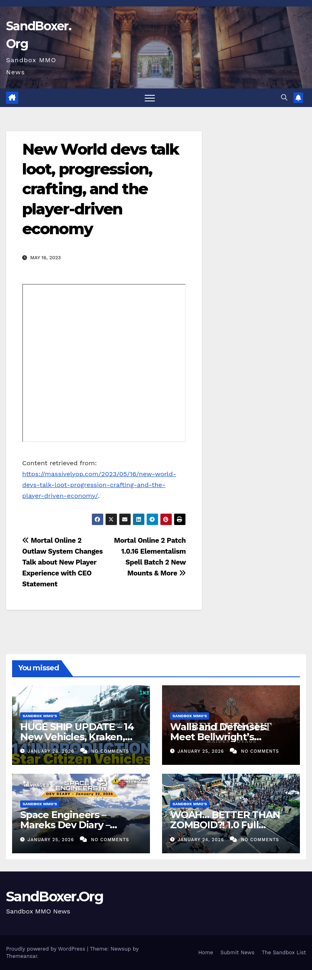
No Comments (110, 751)
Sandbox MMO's (40, 716)
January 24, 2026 (202, 839)
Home (205, 952)
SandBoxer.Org (54, 896)
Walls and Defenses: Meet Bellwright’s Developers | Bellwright (225, 737)
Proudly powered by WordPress (46, 949)
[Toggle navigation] (150, 98)
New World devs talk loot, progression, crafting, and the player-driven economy (100, 189)
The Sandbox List (284, 952)
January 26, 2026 (52, 751)
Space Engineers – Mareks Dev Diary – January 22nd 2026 (65, 825)
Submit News (237, 952)
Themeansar (21, 956)
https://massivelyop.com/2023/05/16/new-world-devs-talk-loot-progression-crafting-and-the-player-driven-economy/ (99, 485)
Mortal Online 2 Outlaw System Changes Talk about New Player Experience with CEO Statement (62, 562)
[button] (284, 97)
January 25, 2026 (202, 751)
